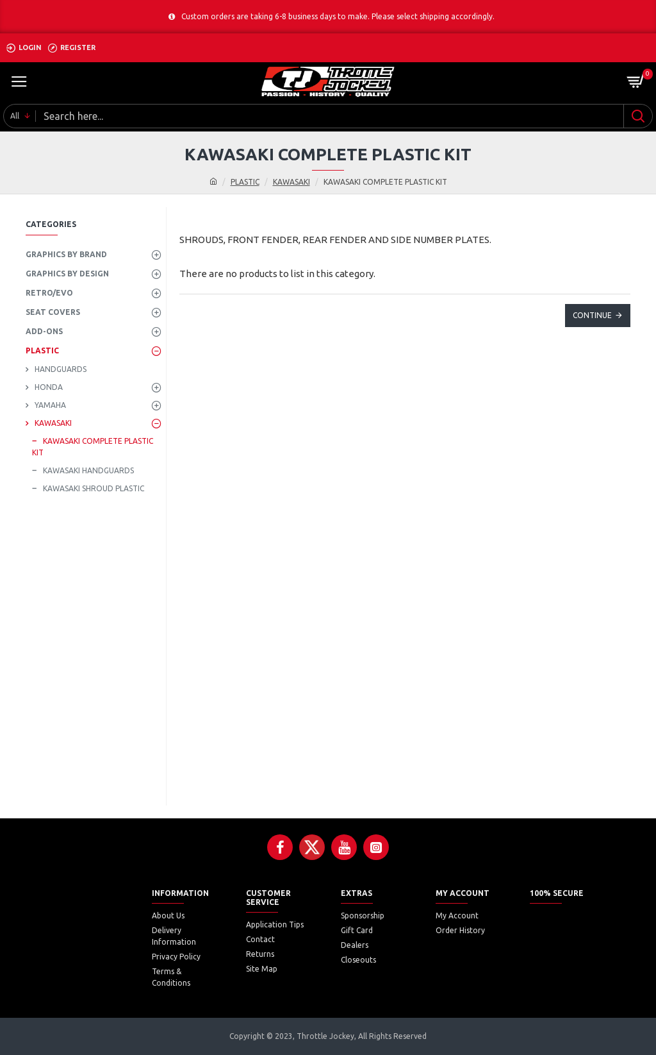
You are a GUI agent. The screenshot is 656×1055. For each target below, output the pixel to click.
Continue (592, 315)
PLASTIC (245, 182)
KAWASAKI (291, 182)
